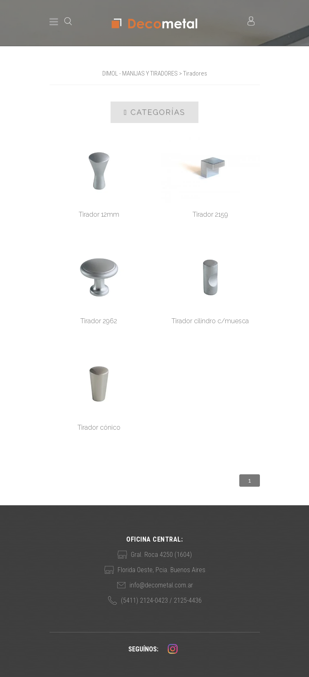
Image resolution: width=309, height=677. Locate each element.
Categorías (154, 112)
